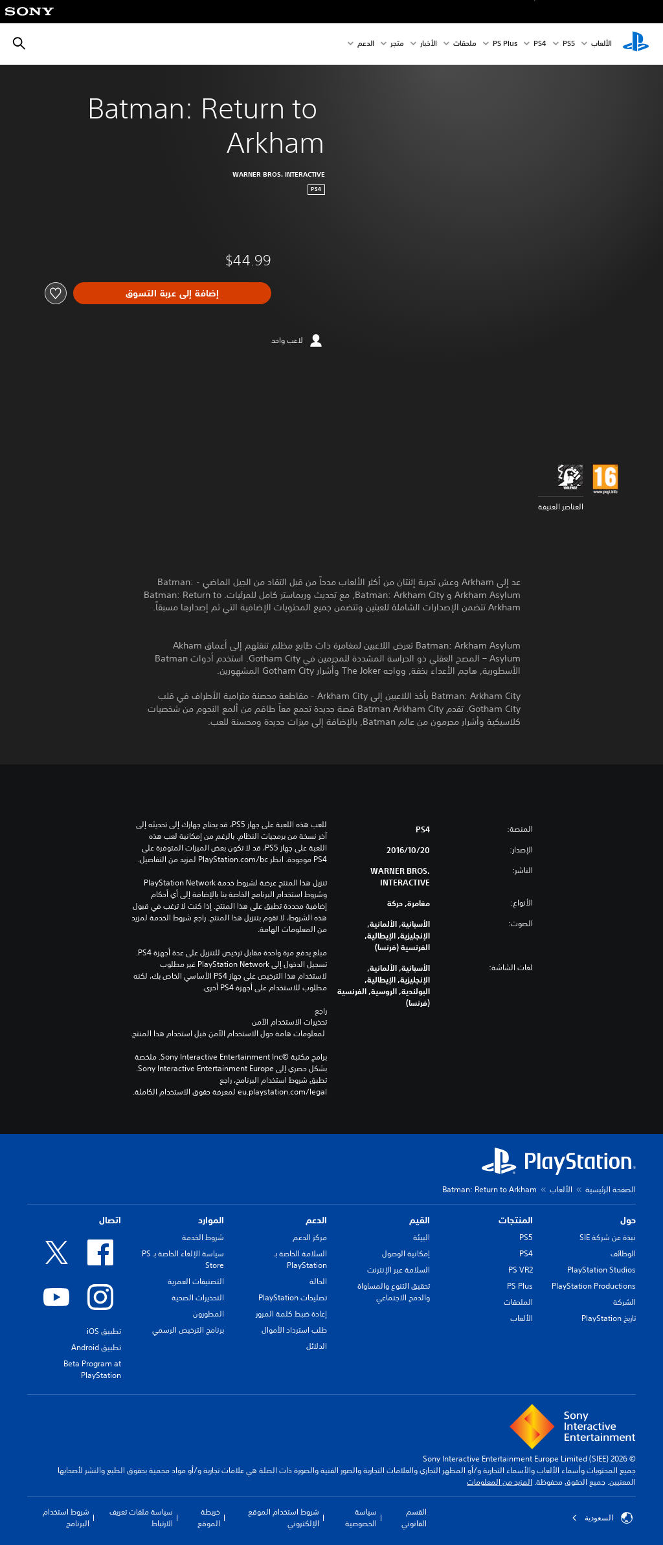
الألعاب (601, 44)
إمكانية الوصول (406, 1253)
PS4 (540, 44)
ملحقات (465, 44)
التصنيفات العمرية (196, 1281)
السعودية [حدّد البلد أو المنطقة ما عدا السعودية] (602, 1518)
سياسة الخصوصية (361, 1517)
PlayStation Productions (594, 1285)
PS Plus (505, 44)
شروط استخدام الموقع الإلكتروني (283, 1517)
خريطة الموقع (208, 1517)
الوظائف (623, 1253)
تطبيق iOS (104, 1331)
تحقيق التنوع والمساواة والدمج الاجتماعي (393, 1291)
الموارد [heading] (211, 1220)
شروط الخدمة (203, 1237)
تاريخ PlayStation (608, 1318)
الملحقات (518, 1301)
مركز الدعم (310, 1237)
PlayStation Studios (601, 1269)
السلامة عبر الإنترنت (398, 1269)
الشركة (624, 1301)
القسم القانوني (414, 1517)
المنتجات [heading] (516, 1220)
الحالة (318, 1281)
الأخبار (428, 44)
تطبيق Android (96, 1347)
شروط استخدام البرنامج (66, 1517)
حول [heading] (628, 1220)
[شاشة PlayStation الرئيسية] (636, 44)
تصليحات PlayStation (292, 1297)
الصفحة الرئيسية (610, 1189)
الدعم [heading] (316, 1220)
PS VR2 (520, 1269)
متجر (397, 44)
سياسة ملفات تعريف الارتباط (141, 1517)
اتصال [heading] (110, 1220)
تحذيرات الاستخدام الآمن (289, 1022)
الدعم (365, 44)
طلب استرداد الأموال (294, 1329)
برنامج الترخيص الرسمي (188, 1329)
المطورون (208, 1313)
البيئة (421, 1237)
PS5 (526, 1237)
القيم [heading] (419, 1220)
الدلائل (316, 1345)
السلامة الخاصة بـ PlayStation (300, 1259)
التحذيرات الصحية (198, 1297)
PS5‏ (569, 44)
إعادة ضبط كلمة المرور (291, 1313)
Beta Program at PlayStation (92, 1369)
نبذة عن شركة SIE (607, 1237)
